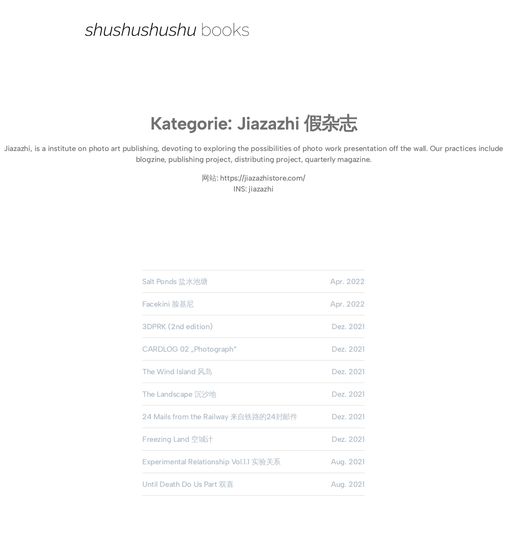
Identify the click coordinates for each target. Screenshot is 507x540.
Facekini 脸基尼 (168, 304)
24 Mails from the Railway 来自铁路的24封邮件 (220, 416)
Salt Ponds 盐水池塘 (175, 281)
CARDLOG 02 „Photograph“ (189, 349)
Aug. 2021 (348, 461)
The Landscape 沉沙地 (179, 394)
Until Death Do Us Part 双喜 (187, 484)
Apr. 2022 (347, 281)
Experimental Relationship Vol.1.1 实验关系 (211, 461)
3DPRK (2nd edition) (177, 326)
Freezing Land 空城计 (177, 439)
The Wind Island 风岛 (177, 371)
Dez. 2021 (348, 326)
